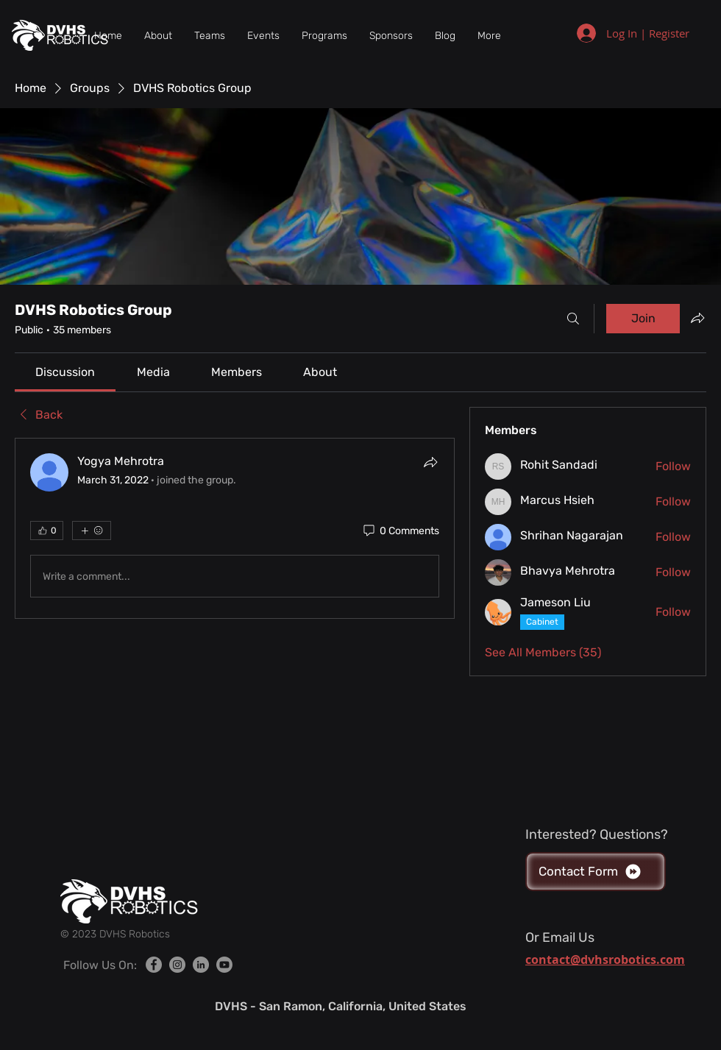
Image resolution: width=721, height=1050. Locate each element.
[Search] (573, 318)
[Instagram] (177, 965)
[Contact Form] (595, 871)
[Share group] (697, 318)
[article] (235, 528)
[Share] (430, 462)
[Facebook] (154, 965)
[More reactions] (91, 530)
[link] (65, 372)
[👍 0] (46, 530)
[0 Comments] (400, 531)
